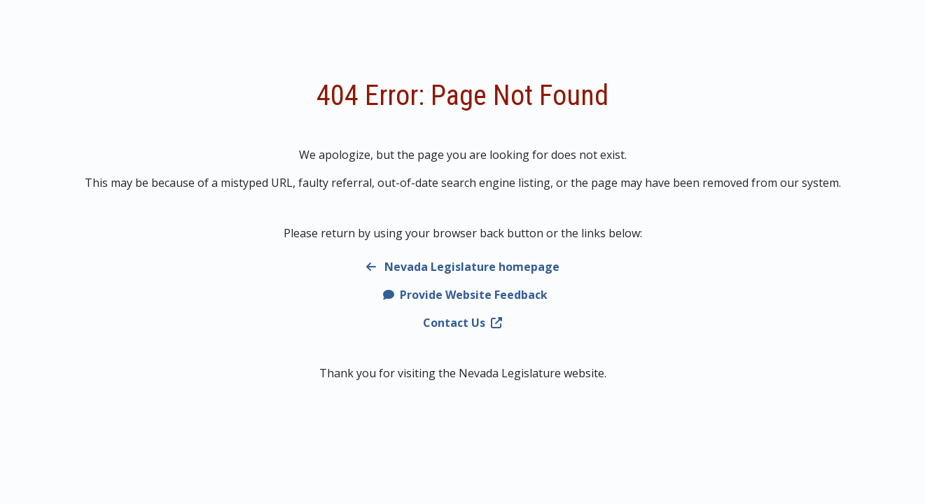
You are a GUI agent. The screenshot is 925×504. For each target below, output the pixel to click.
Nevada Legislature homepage (462, 266)
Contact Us (462, 322)
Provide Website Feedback (465, 294)
